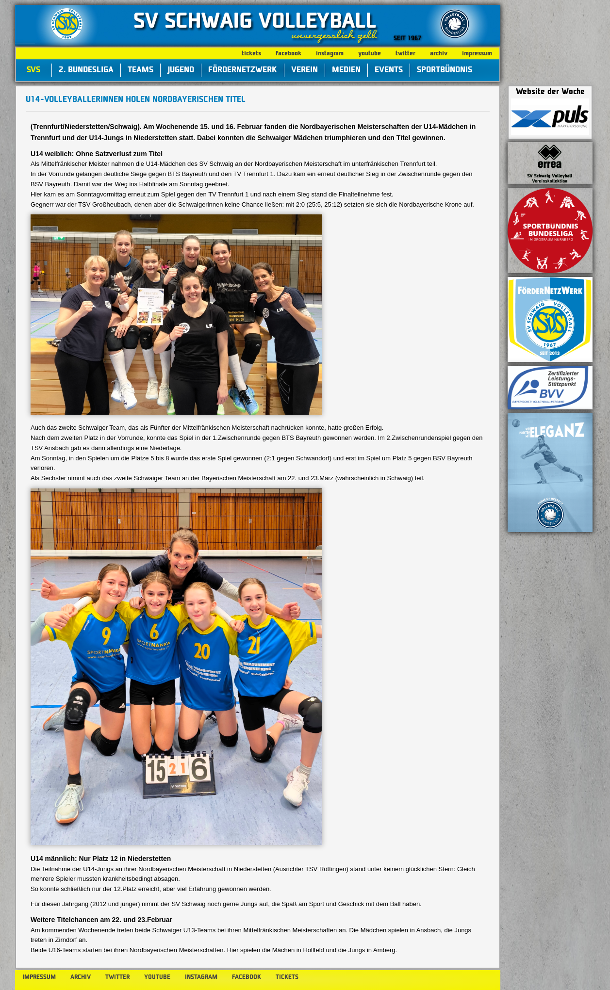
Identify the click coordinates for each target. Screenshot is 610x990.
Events (389, 70)
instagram (330, 53)
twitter (405, 53)
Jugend (180, 70)
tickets (251, 53)
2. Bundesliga (86, 70)
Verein (304, 70)
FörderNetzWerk (242, 70)
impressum (477, 53)
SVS (33, 70)
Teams (140, 70)
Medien (346, 70)
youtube (369, 53)
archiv (438, 53)
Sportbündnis (444, 70)
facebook (288, 53)
